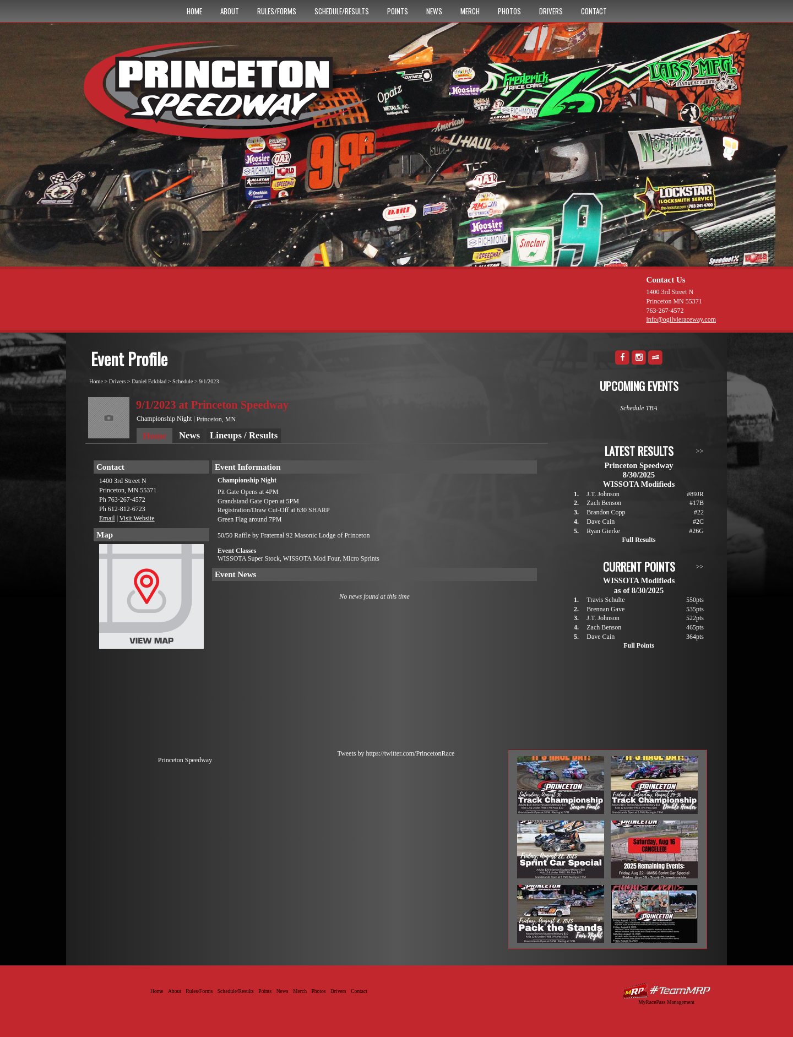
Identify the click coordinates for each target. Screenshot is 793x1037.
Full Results (638, 540)
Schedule (182, 381)
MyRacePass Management (666, 1002)
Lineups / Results (244, 435)
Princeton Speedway (185, 760)
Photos (509, 11)
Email (107, 518)
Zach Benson (603, 503)
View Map (151, 599)
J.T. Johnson (602, 494)
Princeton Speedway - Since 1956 (230, 95)
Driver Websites (666, 990)
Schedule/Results (341, 11)
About (229, 11)
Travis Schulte (605, 600)
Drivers (551, 11)
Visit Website (137, 518)
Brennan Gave (605, 609)
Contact (594, 11)
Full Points (638, 645)
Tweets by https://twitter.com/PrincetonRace (396, 753)
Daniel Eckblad (149, 381)
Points (397, 11)
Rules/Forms (276, 11)
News (434, 11)
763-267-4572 (664, 310)
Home (194, 11)
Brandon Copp (605, 512)
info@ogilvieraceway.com (681, 319)
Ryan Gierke (603, 531)
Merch (470, 11)
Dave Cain (600, 521)
